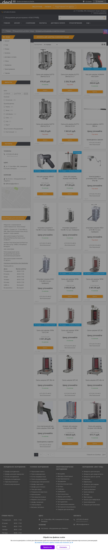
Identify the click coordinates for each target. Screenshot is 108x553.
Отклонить (63, 547)
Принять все (47, 547)
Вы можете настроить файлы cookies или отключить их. (53, 542)
